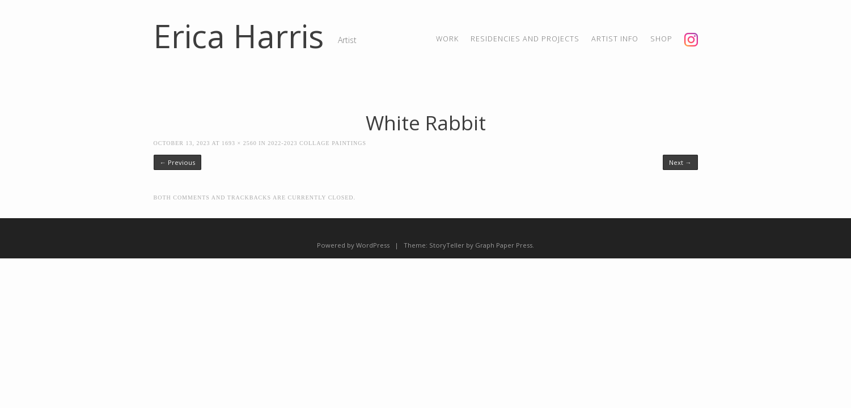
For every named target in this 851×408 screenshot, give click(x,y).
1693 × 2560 (239, 143)
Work (447, 39)
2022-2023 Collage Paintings (317, 143)
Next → (680, 162)
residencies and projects (525, 39)
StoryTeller (446, 245)
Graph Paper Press (503, 245)
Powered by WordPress (353, 245)
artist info (614, 39)
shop (661, 39)
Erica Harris (239, 35)
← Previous (177, 162)
